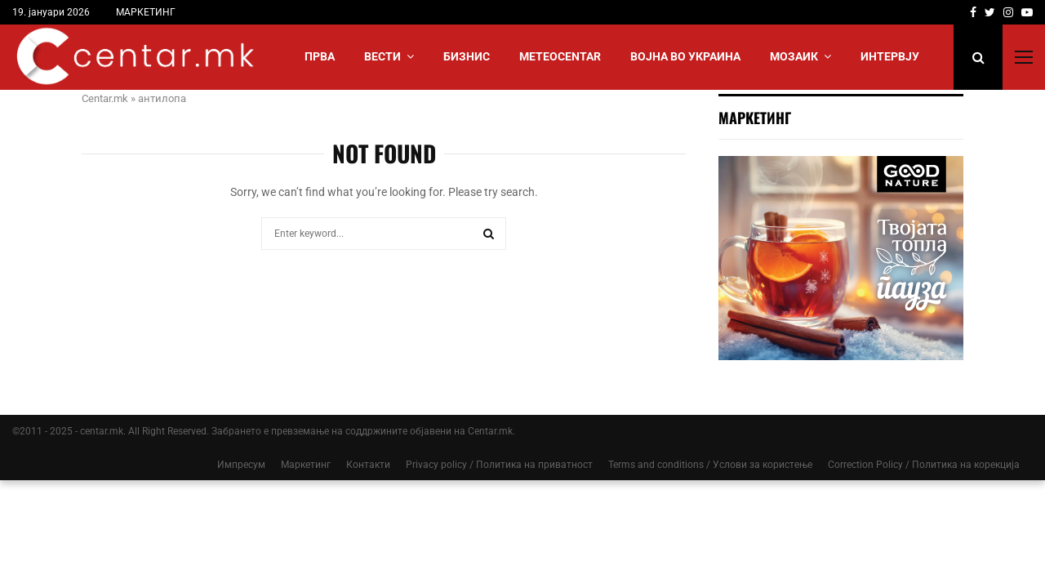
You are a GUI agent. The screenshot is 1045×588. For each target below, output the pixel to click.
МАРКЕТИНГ (146, 12)
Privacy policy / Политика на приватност (499, 464)
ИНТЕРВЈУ (889, 56)
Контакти (368, 464)
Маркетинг (306, 464)
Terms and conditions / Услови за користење (710, 464)
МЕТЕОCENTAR (560, 56)
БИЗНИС (466, 56)
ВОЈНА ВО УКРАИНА (685, 56)
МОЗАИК (794, 56)
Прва (320, 56)
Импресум (241, 464)
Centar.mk (105, 98)
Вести (382, 56)
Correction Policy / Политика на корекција (924, 464)
